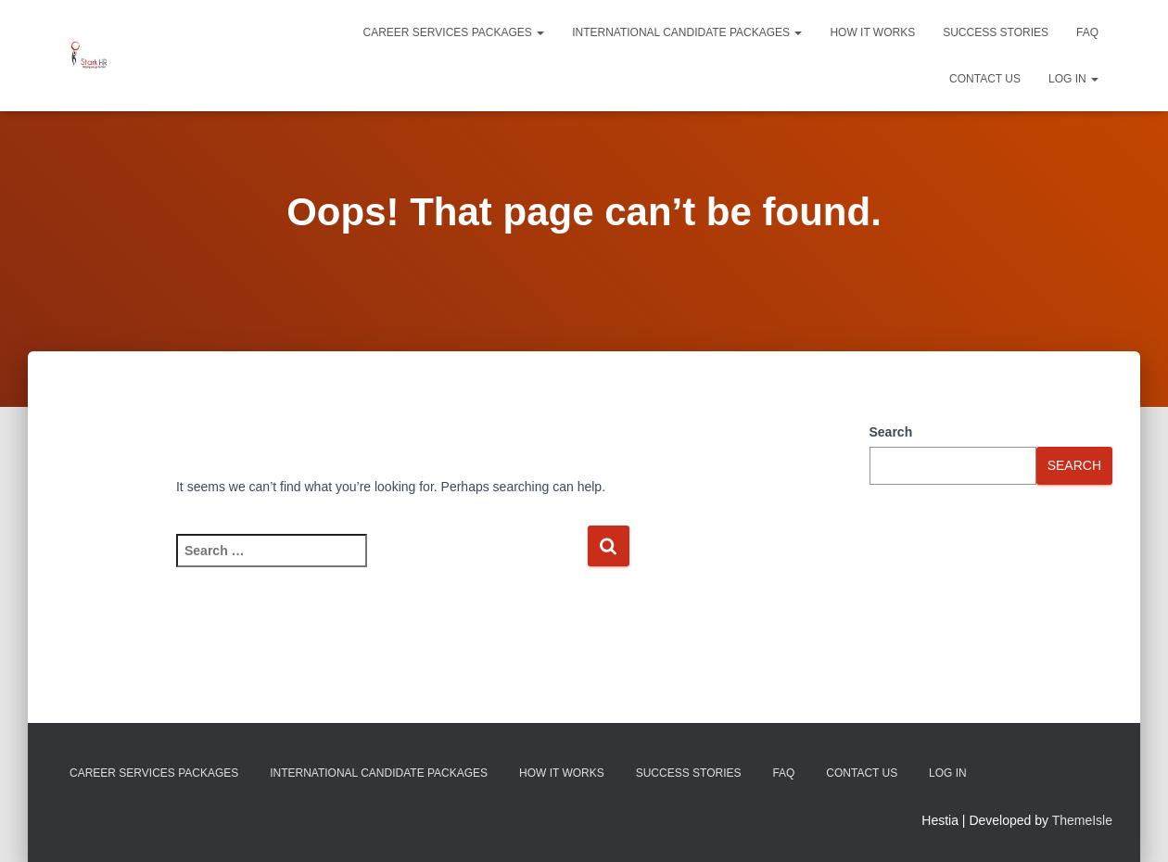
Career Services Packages (454, 32)
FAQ (1087, 32)
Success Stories (995, 32)
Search (891, 432)
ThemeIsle (1082, 820)
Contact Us (985, 78)
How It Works (872, 32)
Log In (1073, 78)
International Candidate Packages (687, 32)
